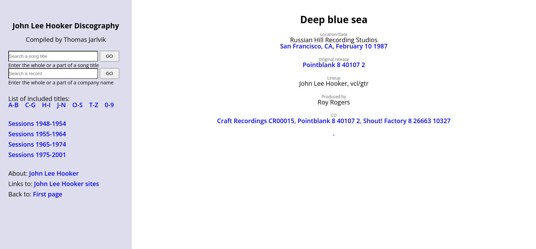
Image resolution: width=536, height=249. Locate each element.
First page (47, 194)
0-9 (109, 105)
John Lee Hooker (54, 173)
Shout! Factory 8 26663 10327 (406, 121)
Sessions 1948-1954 (37, 123)
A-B (13, 105)
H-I (46, 105)
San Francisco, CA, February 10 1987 (333, 46)
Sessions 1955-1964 (37, 134)
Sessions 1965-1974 (37, 144)
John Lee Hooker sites (66, 183)
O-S (77, 105)
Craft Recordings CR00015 (256, 121)
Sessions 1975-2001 (37, 154)
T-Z (93, 105)
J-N (61, 105)
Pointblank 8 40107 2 (333, 65)
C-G (30, 105)
